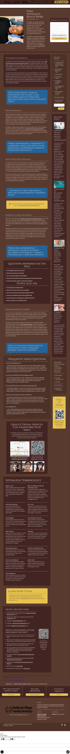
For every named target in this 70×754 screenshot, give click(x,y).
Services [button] (38, 5)
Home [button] (4, 5)
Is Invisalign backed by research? (16, 270)
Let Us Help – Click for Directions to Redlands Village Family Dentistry (19, 451)
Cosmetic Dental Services (59, 378)
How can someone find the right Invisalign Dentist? (20, 293)
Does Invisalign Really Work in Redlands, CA (28, 205)
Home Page (10, 608)
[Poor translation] (11, 729)
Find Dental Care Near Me (58, 389)
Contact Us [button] (63, 5)
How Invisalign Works (17, 610)
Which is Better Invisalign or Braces (59, 93)
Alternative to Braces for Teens (58, 70)
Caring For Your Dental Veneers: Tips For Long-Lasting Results (58, 255)
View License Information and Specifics (20, 644)
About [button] (13, 5)
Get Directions (11, 684)
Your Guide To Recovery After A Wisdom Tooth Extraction (59, 195)
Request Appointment (35, 684)
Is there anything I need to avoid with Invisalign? (19, 281)
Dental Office (58, 385)
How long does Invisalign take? (15, 287)
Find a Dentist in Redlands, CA (59, 100)
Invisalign (57, 382)
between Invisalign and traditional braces (32, 219)
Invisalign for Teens (58, 77)
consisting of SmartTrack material (34, 129)
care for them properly (27, 324)
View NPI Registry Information (14, 649)
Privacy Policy (6, 715)
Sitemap (11, 715)
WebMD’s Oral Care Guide (18, 615)
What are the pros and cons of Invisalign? (18, 290)
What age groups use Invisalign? (15, 273)
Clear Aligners (58, 74)
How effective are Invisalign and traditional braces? (20, 298)
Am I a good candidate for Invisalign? (17, 275)
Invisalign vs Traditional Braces (58, 82)
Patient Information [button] (25, 5)
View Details (19, 656)
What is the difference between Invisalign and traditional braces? (24, 278)
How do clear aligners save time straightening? (19, 295)
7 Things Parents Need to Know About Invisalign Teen (59, 64)
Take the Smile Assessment (19, 613)
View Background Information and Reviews (20, 652)
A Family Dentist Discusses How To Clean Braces (58, 317)
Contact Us (58, 684)
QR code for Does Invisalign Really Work (13, 670)
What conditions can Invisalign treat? (17, 300)
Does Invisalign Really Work (18, 667)
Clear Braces (58, 375)
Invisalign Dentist (59, 97)
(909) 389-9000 (25, 588)
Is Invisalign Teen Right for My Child (59, 87)
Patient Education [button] (50, 5)
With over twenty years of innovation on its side (26, 62)
